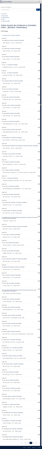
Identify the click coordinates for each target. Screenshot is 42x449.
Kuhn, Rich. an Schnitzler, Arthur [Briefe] (10, 186)
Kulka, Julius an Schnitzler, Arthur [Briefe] (10, 194)
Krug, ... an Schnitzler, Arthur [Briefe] (9, 64)
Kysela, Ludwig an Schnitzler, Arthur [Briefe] (11, 331)
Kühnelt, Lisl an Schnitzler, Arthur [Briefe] (10, 121)
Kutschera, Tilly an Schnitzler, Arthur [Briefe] (11, 307)
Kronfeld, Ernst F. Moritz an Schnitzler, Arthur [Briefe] (13, 40)
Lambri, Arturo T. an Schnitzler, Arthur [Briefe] (11, 339)
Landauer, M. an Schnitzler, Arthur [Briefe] (11, 404)
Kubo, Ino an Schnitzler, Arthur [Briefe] (10, 89)
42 (33, 442)
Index (2, 19)
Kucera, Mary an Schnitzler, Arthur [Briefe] (11, 97)
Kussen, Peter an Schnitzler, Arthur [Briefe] (11, 299)
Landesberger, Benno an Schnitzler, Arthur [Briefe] (12, 412)
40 (28, 442)
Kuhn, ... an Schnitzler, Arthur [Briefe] (10, 178)
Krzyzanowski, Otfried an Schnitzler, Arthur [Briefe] (12, 80)
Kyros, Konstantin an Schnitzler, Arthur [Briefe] (11, 323)
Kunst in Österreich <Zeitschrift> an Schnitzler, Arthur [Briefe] (14, 258)
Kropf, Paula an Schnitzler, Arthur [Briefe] (10, 56)
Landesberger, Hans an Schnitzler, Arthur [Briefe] (12, 428)
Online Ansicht (4, 15)
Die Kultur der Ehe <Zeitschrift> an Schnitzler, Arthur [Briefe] (14, 202)
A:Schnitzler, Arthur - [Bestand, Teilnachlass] (11, 35)
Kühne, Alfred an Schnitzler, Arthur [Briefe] (11, 113)
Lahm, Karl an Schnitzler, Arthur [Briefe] (10, 372)
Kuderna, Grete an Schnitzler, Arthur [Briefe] (11, 105)
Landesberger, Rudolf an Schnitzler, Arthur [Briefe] (12, 436)
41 (30, 442)
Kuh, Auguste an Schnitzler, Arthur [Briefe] (11, 161)
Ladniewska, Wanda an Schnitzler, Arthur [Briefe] (12, 355)
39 (25, 442)
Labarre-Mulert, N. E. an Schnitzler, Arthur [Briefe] (12, 347)
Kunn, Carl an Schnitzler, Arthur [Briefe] (10, 242)
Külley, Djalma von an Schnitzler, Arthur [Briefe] (12, 137)
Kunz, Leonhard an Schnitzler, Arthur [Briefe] (11, 275)
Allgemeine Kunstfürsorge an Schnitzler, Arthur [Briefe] (13, 267)
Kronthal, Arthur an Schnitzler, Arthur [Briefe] (11, 48)
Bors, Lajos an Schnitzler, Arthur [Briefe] (10, 380)
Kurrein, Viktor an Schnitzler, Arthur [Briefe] (11, 283)
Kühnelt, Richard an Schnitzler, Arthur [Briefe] (11, 129)
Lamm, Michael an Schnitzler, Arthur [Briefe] (11, 388)
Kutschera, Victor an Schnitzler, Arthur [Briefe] (11, 315)
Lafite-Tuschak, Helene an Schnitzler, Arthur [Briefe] (12, 363)
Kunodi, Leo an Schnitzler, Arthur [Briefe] (10, 250)
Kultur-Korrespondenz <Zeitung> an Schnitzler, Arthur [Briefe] (14, 226)
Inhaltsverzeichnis (5, 17)
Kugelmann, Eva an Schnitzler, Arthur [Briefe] (11, 153)
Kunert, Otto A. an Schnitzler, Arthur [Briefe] (11, 234)
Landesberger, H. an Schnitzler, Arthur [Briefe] (11, 420)
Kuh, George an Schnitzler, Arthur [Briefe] (10, 170)
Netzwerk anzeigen (5, 21)
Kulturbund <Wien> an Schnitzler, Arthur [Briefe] (12, 210)
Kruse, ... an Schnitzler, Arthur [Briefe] (10, 72)
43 (35, 442)
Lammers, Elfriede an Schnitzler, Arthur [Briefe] (11, 396)
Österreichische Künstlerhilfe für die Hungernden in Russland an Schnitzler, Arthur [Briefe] (20, 145)
